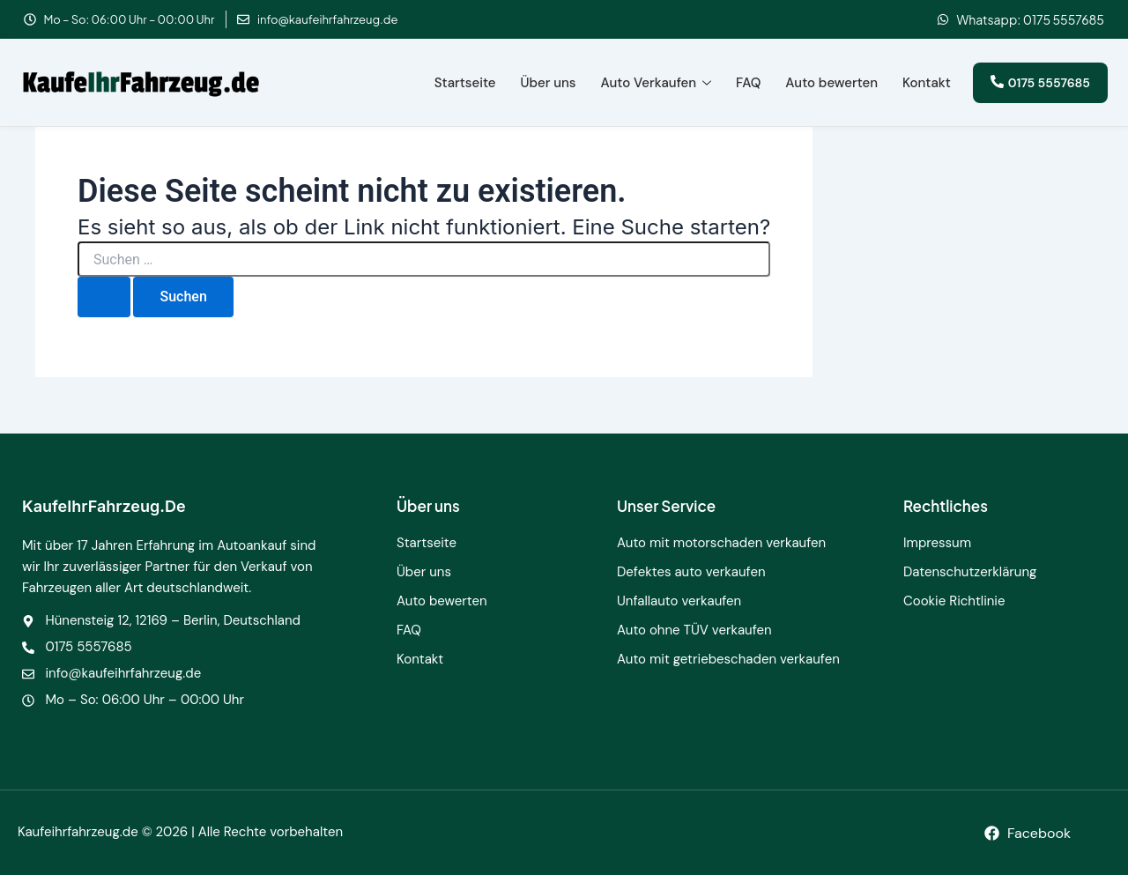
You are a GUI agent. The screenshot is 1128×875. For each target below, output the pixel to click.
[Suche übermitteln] (104, 297)
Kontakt (926, 83)
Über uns (548, 83)
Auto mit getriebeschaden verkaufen (728, 659)
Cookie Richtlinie (954, 601)
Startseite (465, 83)
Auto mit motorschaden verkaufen (721, 543)
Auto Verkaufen (656, 83)
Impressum (937, 543)
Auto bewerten (831, 83)
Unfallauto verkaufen (679, 601)
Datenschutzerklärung (969, 572)
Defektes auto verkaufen (691, 572)
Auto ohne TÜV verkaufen (694, 630)
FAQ (748, 83)
